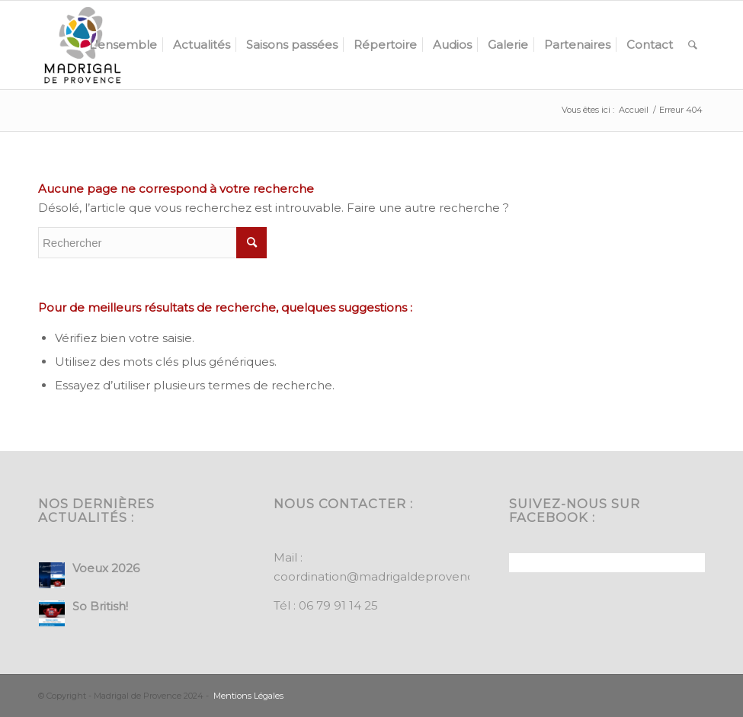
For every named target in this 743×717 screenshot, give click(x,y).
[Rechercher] (693, 45)
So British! (100, 606)
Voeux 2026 (105, 568)
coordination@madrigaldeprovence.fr (383, 576)
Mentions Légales (248, 695)
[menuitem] (123, 45)
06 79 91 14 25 (338, 605)
